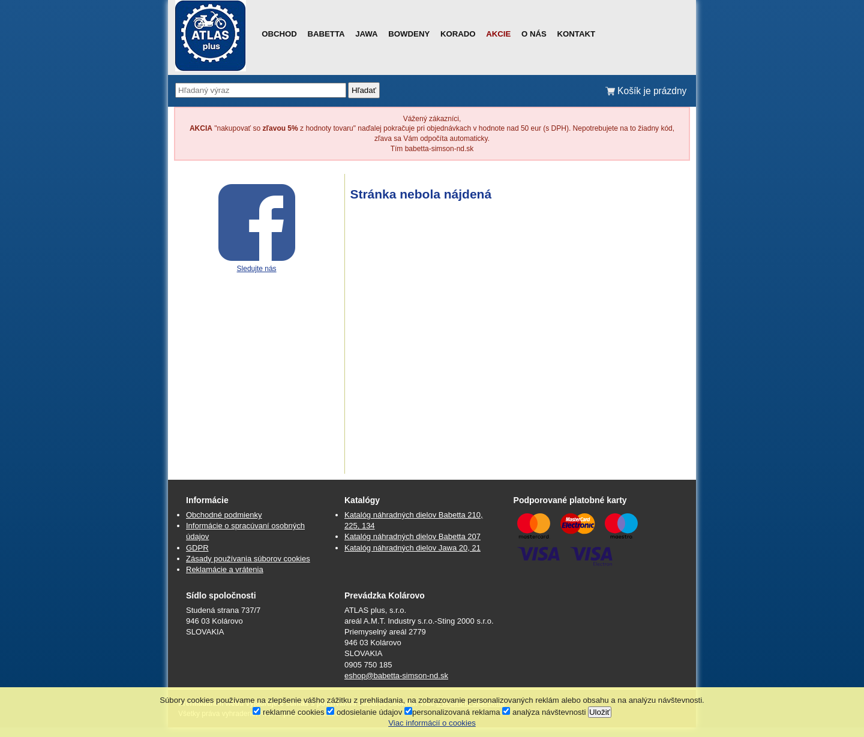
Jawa (366, 33)
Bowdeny (409, 33)
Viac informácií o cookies (432, 722)
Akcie (498, 33)
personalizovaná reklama (452, 712)
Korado (458, 33)
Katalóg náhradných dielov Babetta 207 (412, 536)
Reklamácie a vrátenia (224, 569)
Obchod (279, 33)
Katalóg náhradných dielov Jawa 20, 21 (412, 547)
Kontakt (576, 33)
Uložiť (599, 712)
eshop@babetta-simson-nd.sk (396, 675)
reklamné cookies (288, 712)
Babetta (325, 33)
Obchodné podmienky (224, 514)
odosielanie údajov (364, 712)
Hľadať (364, 90)
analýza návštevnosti (544, 712)
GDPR (197, 547)
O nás (534, 33)
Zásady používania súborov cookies (248, 558)
